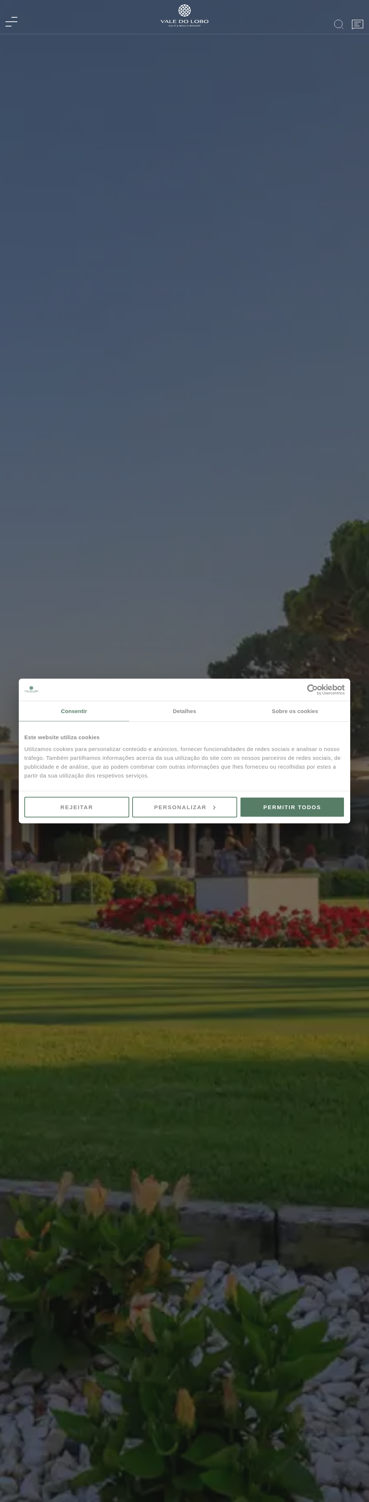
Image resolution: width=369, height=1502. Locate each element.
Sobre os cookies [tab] (295, 711)
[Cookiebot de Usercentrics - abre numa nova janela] (312, 689)
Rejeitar (76, 807)
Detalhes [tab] (184, 711)
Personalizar (184, 807)
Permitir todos (292, 807)
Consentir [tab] (74, 711)
